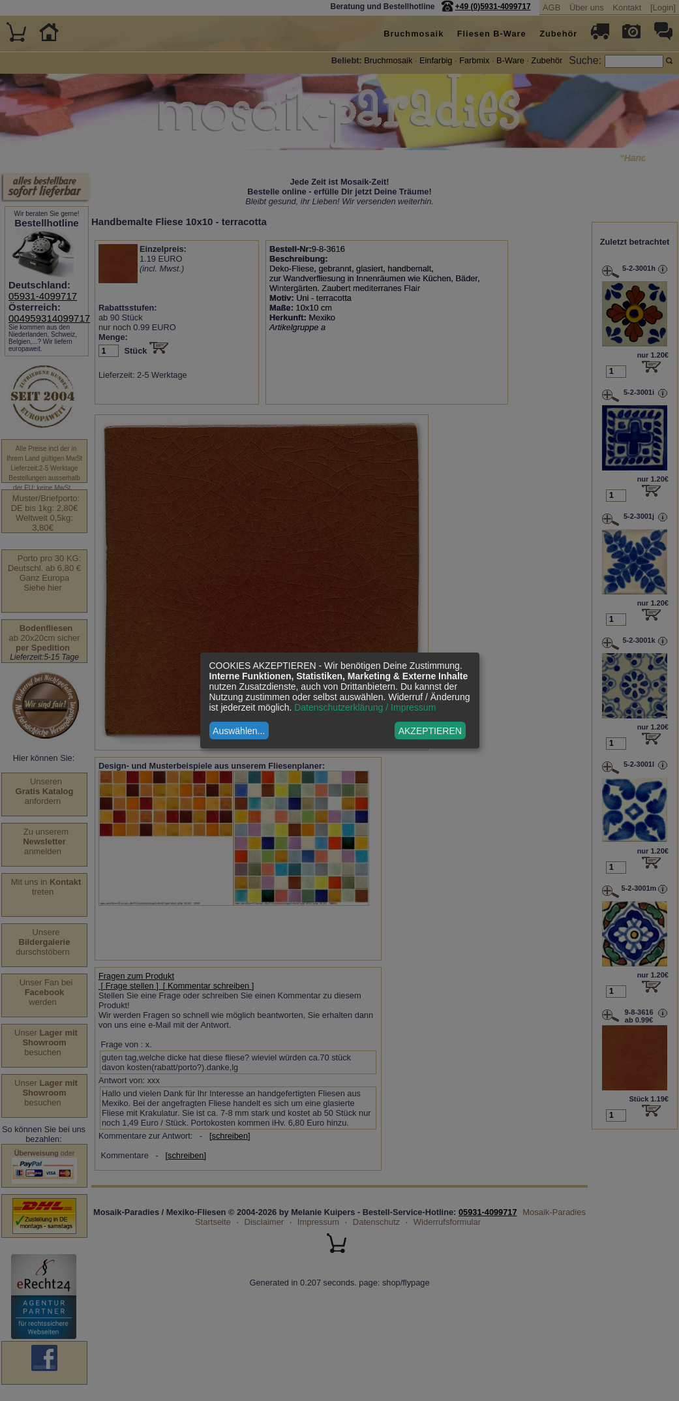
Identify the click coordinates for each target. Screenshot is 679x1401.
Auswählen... (239, 731)
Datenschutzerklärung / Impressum (365, 707)
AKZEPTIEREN (430, 731)
